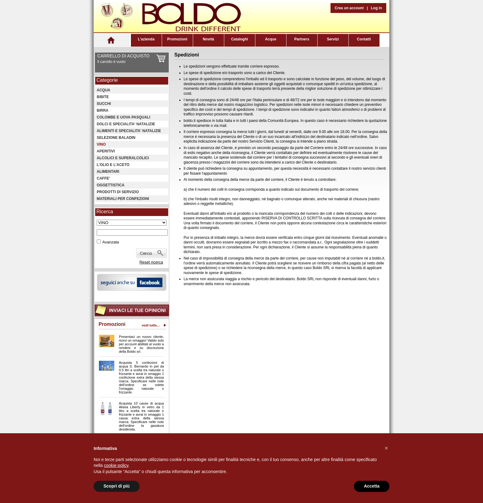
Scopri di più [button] (117, 486)
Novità (208, 39)
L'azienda (146, 39)
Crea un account (349, 8)
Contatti (364, 39)
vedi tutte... (151, 325)
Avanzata (110, 242)
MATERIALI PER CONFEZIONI (123, 199)
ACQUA (103, 90)
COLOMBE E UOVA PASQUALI (123, 117)
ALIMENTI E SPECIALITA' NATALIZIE (129, 131)
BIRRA (102, 110)
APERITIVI (106, 151)
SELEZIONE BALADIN (116, 137)
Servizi (333, 39)
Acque (270, 39)
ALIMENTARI (108, 171)
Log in (376, 8)
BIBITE (103, 97)
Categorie (107, 80)
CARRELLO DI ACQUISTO (123, 55)
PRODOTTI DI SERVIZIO (118, 192)
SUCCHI (104, 104)
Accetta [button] (372, 486)
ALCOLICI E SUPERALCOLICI (123, 158)
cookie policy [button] (116, 465)
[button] (386, 448)
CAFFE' (103, 178)
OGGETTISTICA (110, 185)
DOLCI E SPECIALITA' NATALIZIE (126, 124)
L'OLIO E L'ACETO (113, 165)
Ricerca (104, 211)
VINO (101, 144)
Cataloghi (239, 39)
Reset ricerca (151, 262)
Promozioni (177, 39)
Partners (301, 39)
